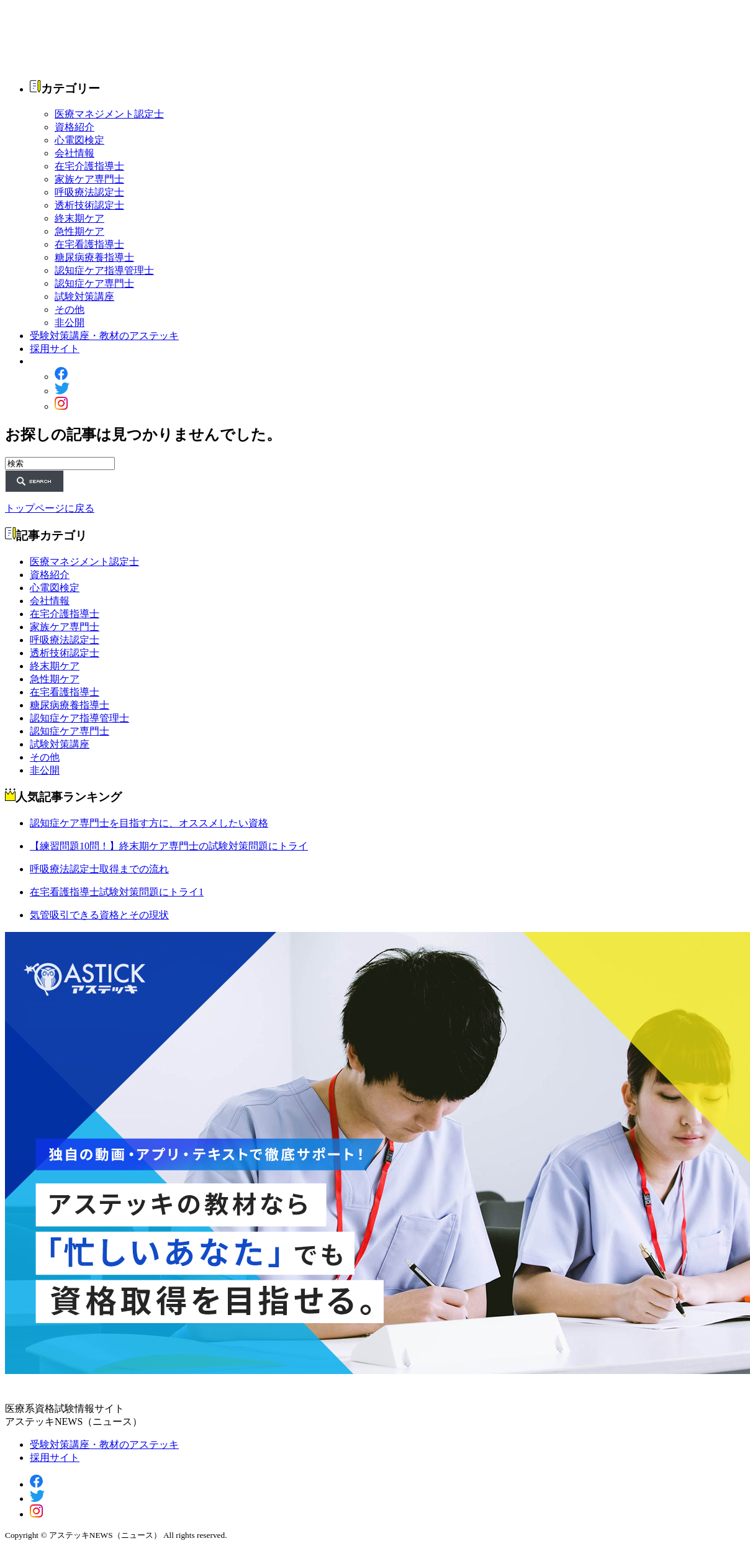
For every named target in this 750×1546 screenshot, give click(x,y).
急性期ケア (79, 231)
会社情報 (74, 153)
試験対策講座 (84, 296)
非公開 (69, 322)
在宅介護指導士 (89, 166)
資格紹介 (74, 127)
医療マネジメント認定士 (109, 114)
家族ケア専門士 (89, 179)
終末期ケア (79, 218)
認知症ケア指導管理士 (104, 270)
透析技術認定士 (89, 205)
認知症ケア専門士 (94, 283)
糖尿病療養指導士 (94, 257)
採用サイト (54, 348)
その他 (69, 309)
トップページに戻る (49, 508)
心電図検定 (79, 140)
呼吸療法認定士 (89, 192)
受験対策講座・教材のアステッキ (104, 335)
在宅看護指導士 (89, 244)
